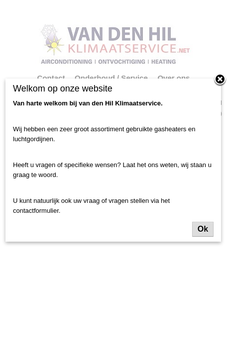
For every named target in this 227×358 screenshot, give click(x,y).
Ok (203, 229)
